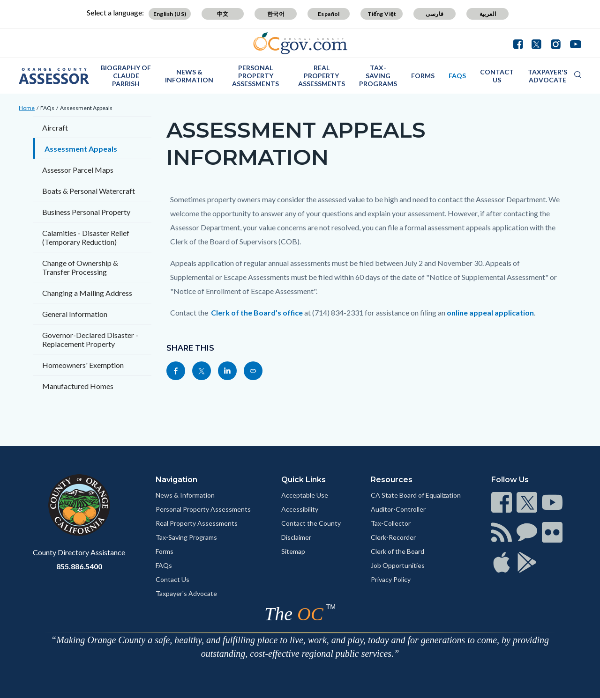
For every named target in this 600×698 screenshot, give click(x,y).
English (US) (170, 13)
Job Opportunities (398, 565)
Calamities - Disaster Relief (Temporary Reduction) (85, 237)
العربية (488, 13)
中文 (223, 13)
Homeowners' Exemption (83, 364)
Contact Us (497, 76)
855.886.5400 (79, 566)
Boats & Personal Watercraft (88, 190)
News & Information (189, 76)
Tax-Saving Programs (378, 76)
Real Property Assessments (321, 76)
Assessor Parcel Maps (77, 169)
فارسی (434, 13)
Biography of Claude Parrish (126, 76)
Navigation (176, 479)
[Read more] (300, 43)
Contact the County (311, 523)
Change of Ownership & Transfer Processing (80, 267)
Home (27, 107)
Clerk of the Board (397, 551)
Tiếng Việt (382, 13)
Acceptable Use (304, 495)
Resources (391, 479)
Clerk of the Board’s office (257, 312)
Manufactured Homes (77, 386)
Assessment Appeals (86, 107)
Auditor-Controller (398, 509)
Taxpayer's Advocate (547, 76)
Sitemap (293, 551)
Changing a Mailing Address (87, 292)
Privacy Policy (391, 579)
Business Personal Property (86, 211)
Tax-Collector (391, 523)
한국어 (276, 13)
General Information (74, 313)
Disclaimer (296, 537)
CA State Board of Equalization (416, 495)
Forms (423, 76)
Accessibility (299, 509)
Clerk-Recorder (393, 537)
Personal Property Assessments (255, 76)
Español (329, 13)
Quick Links (303, 479)
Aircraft (55, 127)
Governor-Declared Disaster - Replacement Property (90, 339)
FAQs (457, 76)
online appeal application (490, 312)
